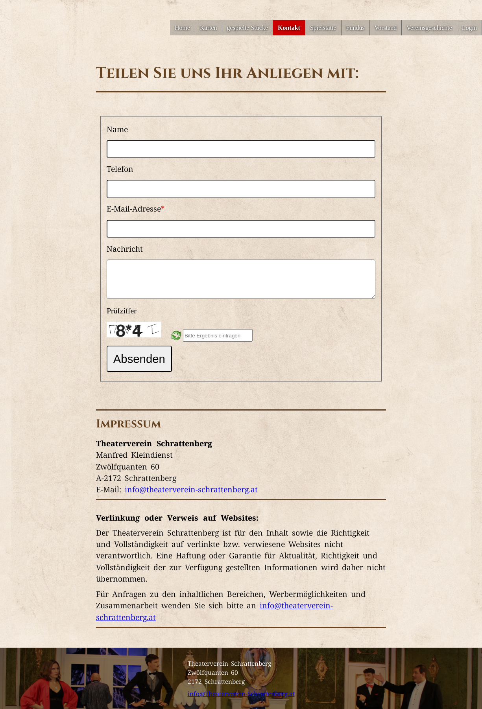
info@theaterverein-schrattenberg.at (191, 489)
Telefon (120, 168)
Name (117, 128)
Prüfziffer (122, 311)
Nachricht (125, 248)
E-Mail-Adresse (135, 208)
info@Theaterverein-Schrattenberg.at (241, 693)
